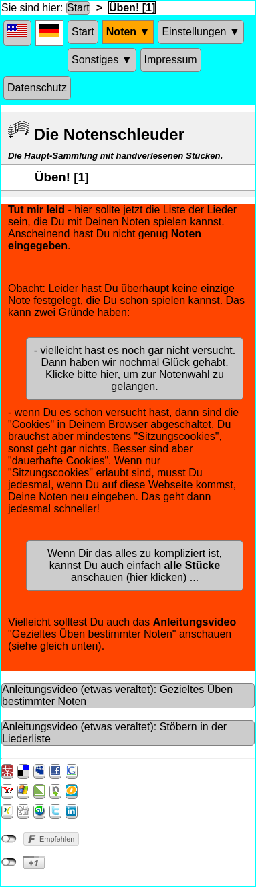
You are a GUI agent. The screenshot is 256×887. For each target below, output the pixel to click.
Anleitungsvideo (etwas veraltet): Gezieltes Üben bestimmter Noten (117, 695)
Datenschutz (37, 87)
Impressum (170, 59)
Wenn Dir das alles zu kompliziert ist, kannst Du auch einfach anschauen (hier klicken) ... (134, 565)
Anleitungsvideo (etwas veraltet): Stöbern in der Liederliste (114, 732)
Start (78, 7)
